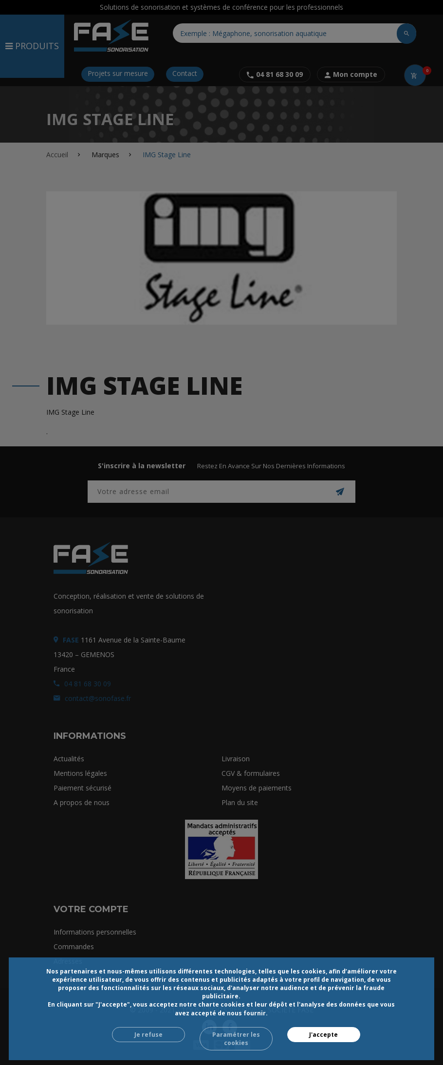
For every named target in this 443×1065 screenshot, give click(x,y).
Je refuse (148, 1034)
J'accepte (323, 1034)
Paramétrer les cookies (236, 1038)
